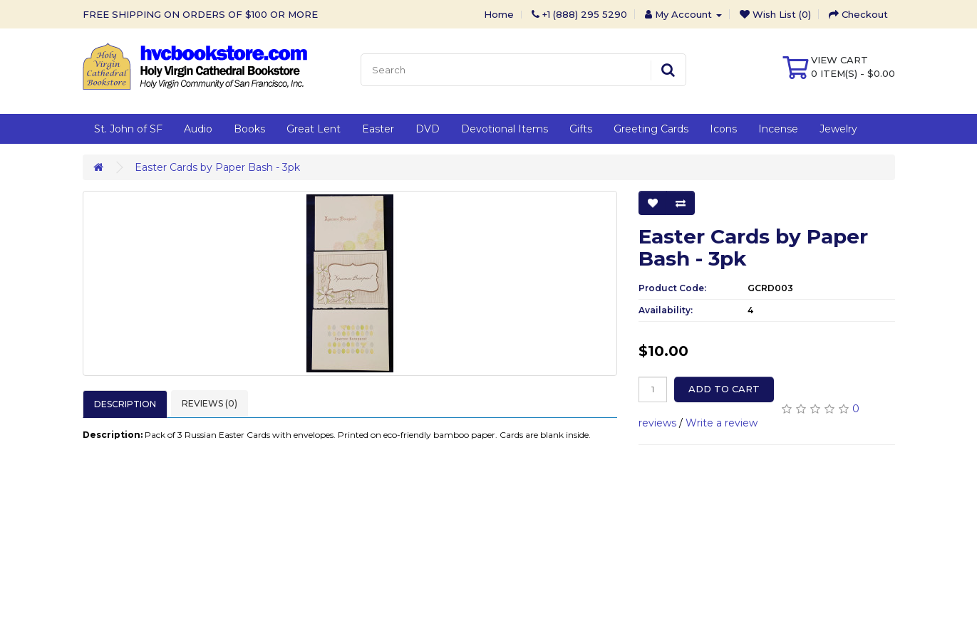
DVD (427, 128)
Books (249, 128)
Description (125, 404)
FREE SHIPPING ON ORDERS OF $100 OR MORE (200, 14)
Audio (198, 128)
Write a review (722, 423)
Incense (778, 128)
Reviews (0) (209, 403)
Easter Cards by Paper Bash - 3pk (217, 167)
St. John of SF (128, 128)
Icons (723, 128)
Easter (378, 128)
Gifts (580, 128)
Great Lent (313, 128)
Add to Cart (724, 388)
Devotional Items (504, 128)
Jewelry (838, 128)
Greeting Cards (651, 128)
